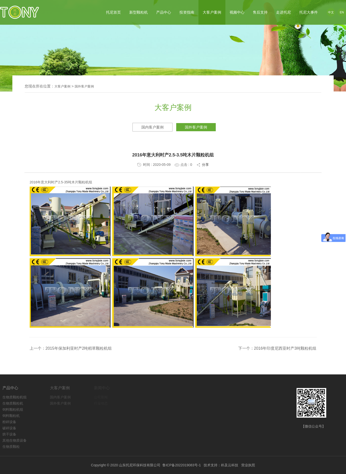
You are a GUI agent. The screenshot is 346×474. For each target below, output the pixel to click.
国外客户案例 (84, 86)
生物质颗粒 (12, 447)
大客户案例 (212, 12)
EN (342, 12)
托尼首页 (113, 12)
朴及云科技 (229, 465)
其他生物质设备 (16, 440)
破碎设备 (11, 428)
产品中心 (163, 12)
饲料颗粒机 (12, 416)
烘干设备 (11, 434)
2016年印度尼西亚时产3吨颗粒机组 (285, 348)
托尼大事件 (308, 12)
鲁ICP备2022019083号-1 (181, 465)
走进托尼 (283, 12)
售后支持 (260, 12)
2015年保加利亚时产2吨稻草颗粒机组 (78, 348)
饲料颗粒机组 (14, 409)
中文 (331, 12)
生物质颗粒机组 (16, 397)
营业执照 (248, 465)
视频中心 (237, 12)
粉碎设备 (11, 422)
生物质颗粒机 (14, 403)
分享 (202, 165)
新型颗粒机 (138, 12)
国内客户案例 (152, 127)
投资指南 (186, 12)
